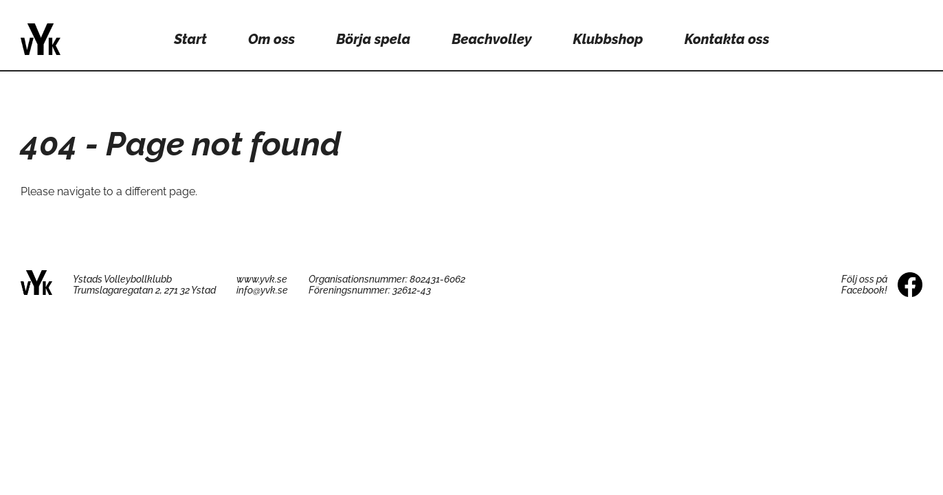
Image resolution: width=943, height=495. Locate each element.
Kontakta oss (727, 39)
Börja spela (373, 39)
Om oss (271, 39)
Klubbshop (608, 39)
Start (190, 39)
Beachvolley (491, 39)
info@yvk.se (262, 290)
